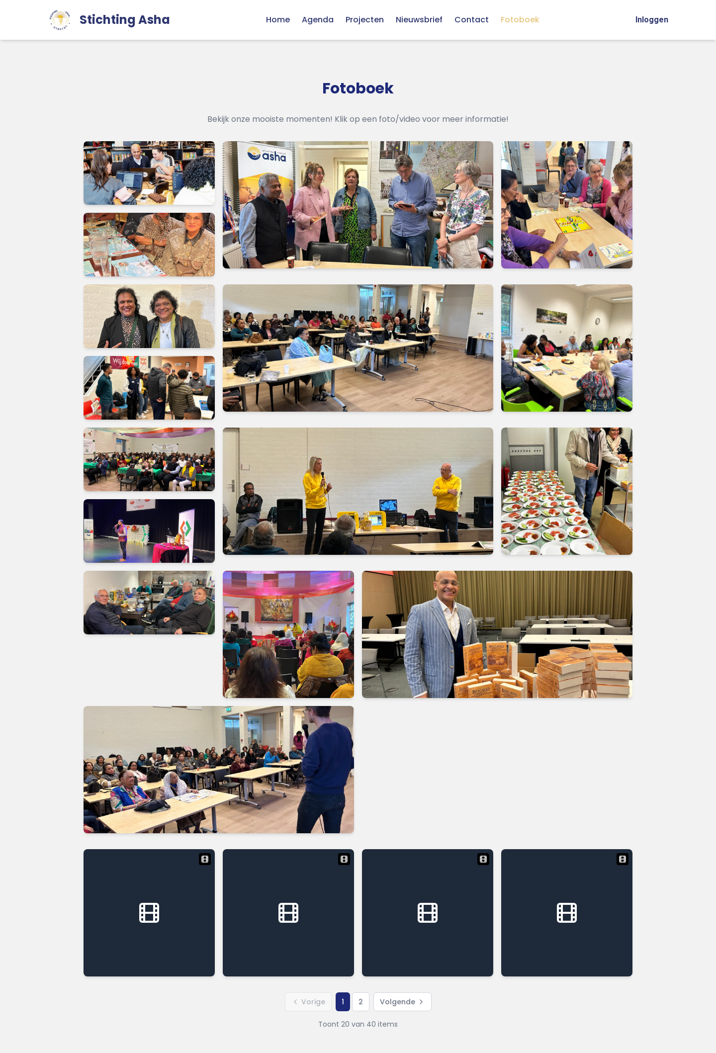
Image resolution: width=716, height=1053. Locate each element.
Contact (471, 19)
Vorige (308, 1002)
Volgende (402, 1002)
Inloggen (651, 19)
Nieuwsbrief (419, 19)
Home (278, 19)
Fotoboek (520, 19)
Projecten (365, 19)
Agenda (318, 19)
